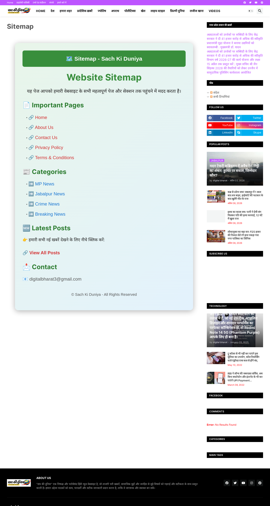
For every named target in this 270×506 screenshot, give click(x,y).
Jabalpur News (50, 193)
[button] (251, 11)
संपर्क (51, 2)
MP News (44, 183)
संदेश (214, 92)
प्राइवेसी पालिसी (22, 2)
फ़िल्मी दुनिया (177, 11)
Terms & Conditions (54, 157)
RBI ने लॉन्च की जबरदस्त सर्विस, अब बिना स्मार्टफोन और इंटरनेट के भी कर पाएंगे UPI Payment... (245, 377)
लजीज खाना (196, 11)
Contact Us (46, 137)
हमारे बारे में (61, 2)
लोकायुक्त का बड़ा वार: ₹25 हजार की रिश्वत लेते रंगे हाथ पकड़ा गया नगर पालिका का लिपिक (244, 235)
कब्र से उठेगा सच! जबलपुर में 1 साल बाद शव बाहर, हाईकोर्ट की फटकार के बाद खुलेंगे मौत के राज (245, 195)
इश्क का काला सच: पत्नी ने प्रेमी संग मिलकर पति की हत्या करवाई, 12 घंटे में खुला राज (245, 215)
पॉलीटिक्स (130, 11)
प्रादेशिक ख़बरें (84, 11)
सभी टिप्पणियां (220, 97)
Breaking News (50, 214)
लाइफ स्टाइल (158, 11)
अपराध (115, 11)
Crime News (47, 203)
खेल (143, 11)
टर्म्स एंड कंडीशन (39, 2)
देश (52, 11)
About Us (44, 127)
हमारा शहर (66, 11)
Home (10, 2)
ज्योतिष (102, 11)
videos (214, 11)
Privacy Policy (49, 147)
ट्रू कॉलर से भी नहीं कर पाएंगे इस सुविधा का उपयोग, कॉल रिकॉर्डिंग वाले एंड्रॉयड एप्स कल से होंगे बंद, (243, 357)
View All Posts (44, 252)
